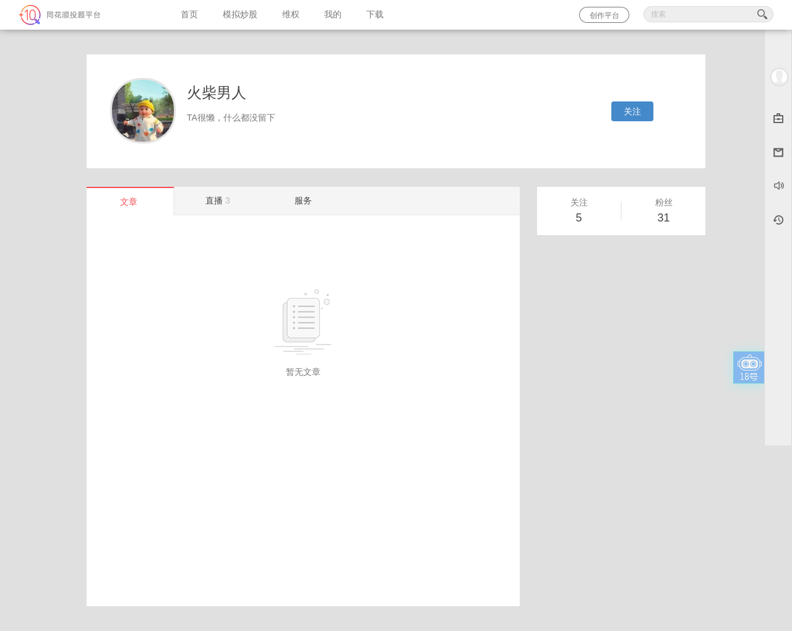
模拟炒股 (240, 14)
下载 (375, 14)
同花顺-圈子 (84, 15)
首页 (189, 14)
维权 (290, 14)
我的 (333, 14)
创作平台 (604, 15)
